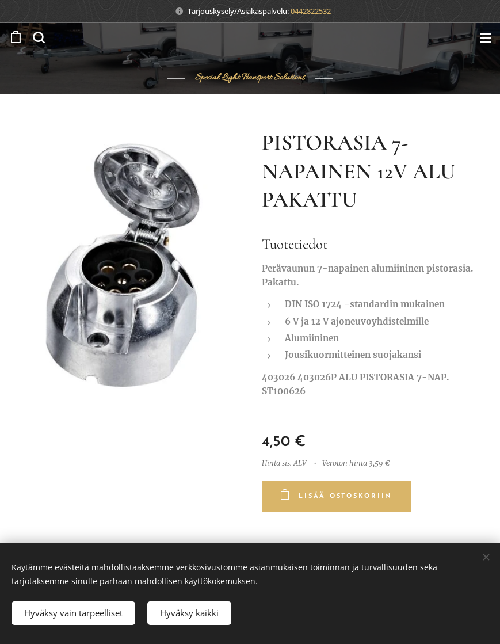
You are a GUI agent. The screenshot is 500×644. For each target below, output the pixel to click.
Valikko (485, 38)
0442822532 (311, 11)
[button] (38, 37)
